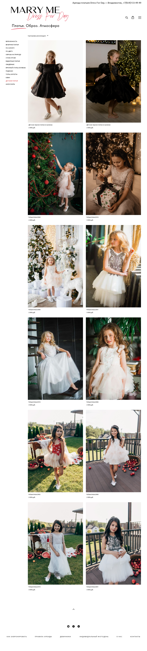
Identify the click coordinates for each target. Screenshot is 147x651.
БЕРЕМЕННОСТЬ (11, 41)
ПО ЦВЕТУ (9, 51)
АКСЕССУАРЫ (10, 84)
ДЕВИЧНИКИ (65, 636)
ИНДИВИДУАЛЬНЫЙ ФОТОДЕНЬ (90, 636)
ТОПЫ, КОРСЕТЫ (11, 74)
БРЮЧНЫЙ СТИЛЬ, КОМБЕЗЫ (16, 68)
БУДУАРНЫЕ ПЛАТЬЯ (13, 61)
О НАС (119, 636)
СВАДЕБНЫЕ (10, 64)
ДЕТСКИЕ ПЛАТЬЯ (12, 81)
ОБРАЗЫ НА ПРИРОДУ (13, 54)
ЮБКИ (8, 77)
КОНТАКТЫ (135, 636)
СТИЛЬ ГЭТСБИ (11, 58)
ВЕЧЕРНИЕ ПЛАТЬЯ (12, 44)
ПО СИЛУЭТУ (10, 48)
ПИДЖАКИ (9, 71)
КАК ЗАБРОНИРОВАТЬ (17, 636)
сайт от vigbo (73, 644)
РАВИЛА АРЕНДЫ (44, 636)
